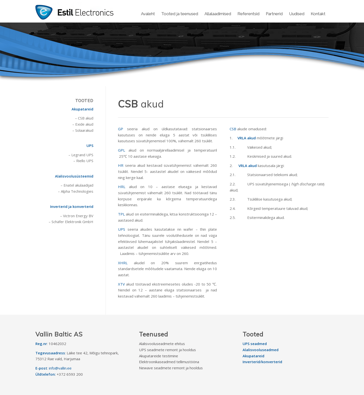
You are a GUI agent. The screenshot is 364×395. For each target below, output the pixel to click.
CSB (233, 128)
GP (120, 128)
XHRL (123, 262)
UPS (121, 229)
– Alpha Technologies (75, 191)
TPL (121, 214)
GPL (121, 150)
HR (120, 165)
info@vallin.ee (60, 368)
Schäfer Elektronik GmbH (72, 221)
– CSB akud (84, 118)
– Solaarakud (82, 130)
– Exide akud (82, 124)
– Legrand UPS (80, 154)
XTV (121, 284)
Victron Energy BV (78, 215)
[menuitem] (148, 13)
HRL (121, 186)
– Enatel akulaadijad (77, 185)
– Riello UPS (83, 160)
